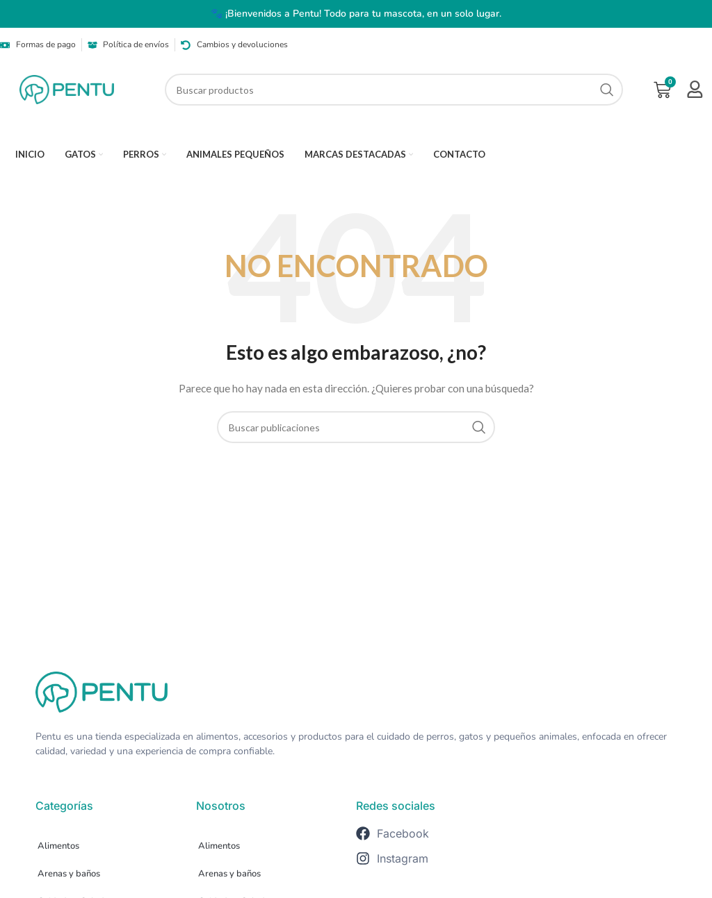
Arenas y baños (69, 873)
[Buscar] (394, 90)
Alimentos (58, 846)
